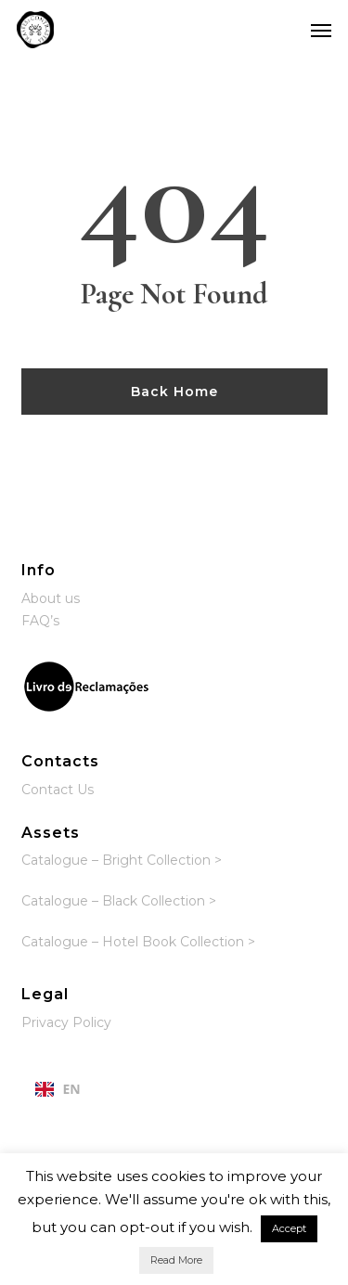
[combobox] (58, 1089)
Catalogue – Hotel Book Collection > (138, 941)
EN (58, 1089)
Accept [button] (289, 1228)
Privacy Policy (66, 1022)
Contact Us (57, 789)
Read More (176, 1259)
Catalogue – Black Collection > (118, 901)
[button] (321, 29)
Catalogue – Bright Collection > (121, 860)
